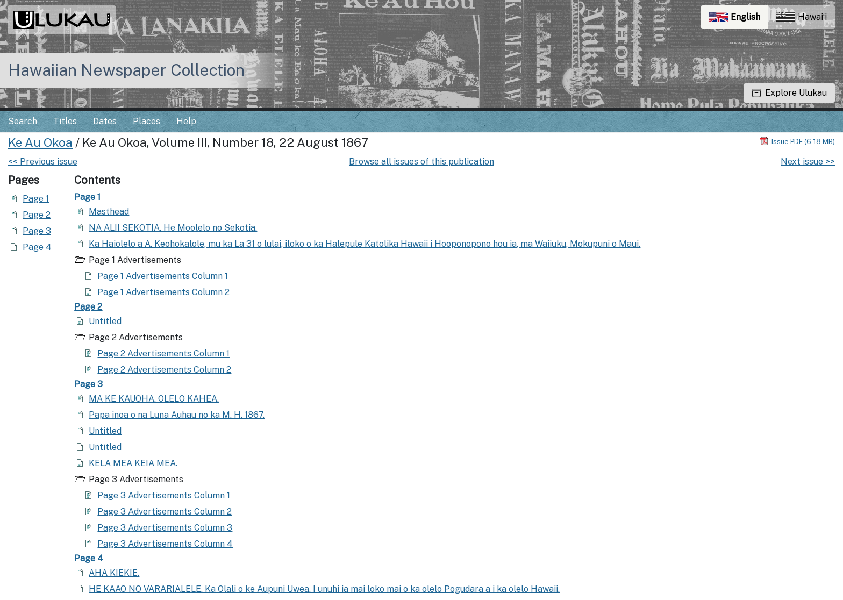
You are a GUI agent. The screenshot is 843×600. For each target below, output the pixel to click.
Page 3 (37, 231)
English (738, 19)
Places (146, 121)
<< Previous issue (42, 161)
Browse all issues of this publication (421, 161)
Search (22, 121)
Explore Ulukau (789, 93)
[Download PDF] (797, 141)
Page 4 (37, 247)
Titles (65, 121)
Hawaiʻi (801, 17)
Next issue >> (808, 161)
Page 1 (36, 199)
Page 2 (37, 215)
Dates (105, 121)
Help (186, 121)
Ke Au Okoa (40, 142)
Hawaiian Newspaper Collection (126, 70)
